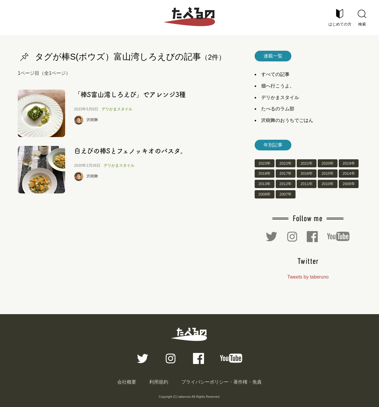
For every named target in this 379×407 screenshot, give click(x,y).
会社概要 (126, 381)
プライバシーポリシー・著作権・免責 (221, 381)
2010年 (328, 184)
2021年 (307, 163)
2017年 (286, 173)
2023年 (264, 163)
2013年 (264, 184)
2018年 (264, 173)
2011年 (307, 184)
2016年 (307, 173)
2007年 (286, 194)
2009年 (349, 184)
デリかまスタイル (117, 109)
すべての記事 (275, 74)
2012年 (286, 184)
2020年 (328, 163)
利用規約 (158, 381)
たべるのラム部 (277, 108)
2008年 (264, 194)
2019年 (349, 163)
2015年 (328, 173)
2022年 (286, 163)
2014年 (349, 173)
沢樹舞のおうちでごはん (287, 120)
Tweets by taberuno (308, 276)
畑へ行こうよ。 (277, 85)
